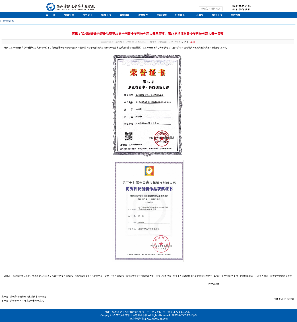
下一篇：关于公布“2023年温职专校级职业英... (23, 300)
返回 (192, 41)
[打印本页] (289, 299)
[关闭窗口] (278, 299)
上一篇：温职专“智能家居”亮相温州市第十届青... (25, 296)
